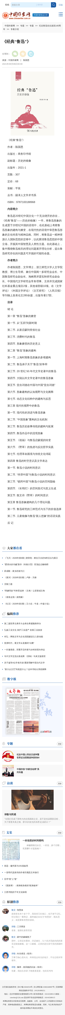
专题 (22, 25)
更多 (60, 744)
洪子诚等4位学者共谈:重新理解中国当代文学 (24, 663)
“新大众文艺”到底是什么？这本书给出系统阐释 (25, 669)
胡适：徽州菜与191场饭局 (16, 866)
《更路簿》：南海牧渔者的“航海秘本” (21, 885)
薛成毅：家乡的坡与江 (14, 571)
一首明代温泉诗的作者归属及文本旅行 (21, 872)
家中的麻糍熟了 (24, 937)
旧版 (61, 5)
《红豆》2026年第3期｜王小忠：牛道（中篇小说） (27, 604)
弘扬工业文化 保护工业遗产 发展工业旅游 (23, 630)
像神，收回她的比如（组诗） (30, 967)
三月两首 (21, 927)
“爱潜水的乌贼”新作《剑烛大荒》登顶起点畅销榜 (26, 564)
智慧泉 (20, 910)
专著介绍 (15, 29)
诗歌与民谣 (10, 814)
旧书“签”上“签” (10, 879)
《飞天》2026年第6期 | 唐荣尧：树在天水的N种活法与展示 (31, 558)
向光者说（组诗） (25, 954)
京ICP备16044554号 (24, 987)
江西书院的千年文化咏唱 (15, 892)
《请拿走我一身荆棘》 (14, 597)
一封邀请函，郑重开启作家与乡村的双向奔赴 (24, 649)
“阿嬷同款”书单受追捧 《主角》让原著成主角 (24, 590)
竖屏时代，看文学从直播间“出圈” (19, 643)
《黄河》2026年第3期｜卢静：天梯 (20, 577)
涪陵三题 (8, 584)
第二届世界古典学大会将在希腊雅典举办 (22, 623)
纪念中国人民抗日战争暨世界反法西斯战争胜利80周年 (28, 756)
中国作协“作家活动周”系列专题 (28, 770)
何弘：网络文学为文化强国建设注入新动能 (23, 636)
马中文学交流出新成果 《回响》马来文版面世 (25, 656)
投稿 (7, 5)
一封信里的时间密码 (33, 840)
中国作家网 (10, 25)
